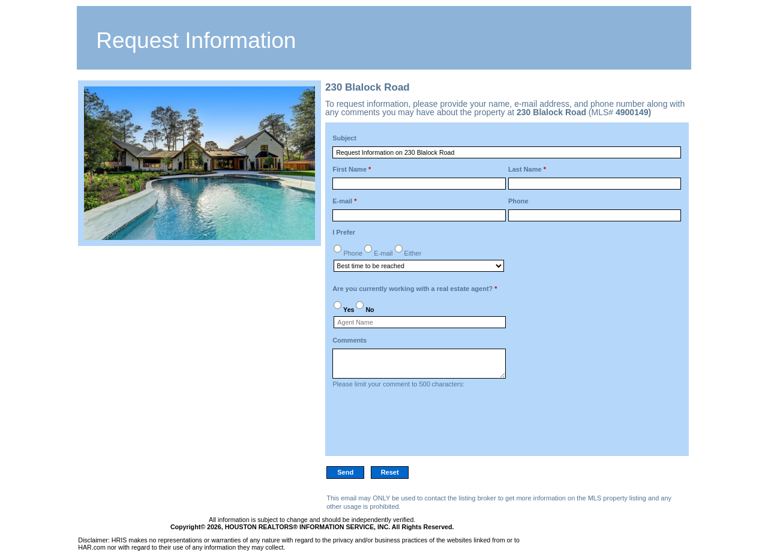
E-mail (344, 201)
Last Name (527, 169)
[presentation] (423, 425)
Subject (344, 138)
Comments (349, 340)
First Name (351, 169)
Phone (518, 201)
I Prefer (343, 232)
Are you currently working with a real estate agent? (414, 288)
